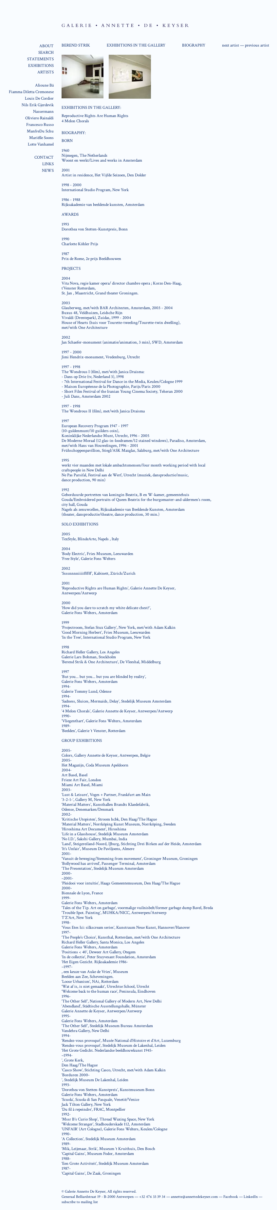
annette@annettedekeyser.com (194, 1196)
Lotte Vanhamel (41, 144)
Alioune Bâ (44, 85)
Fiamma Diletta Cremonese (31, 92)
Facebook (230, 1196)
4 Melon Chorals (75, 121)
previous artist (257, 45)
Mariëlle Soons (41, 138)
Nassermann (43, 111)
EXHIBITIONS (41, 66)
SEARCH (46, 52)
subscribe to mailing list (80, 1202)
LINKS (48, 164)
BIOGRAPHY (193, 45)
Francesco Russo (40, 125)
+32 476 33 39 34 (152, 1196)
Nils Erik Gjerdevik (38, 105)
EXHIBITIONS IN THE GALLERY (136, 45)
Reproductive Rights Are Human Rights (95, 116)
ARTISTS (45, 72)
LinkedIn (251, 1196)
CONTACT (44, 157)
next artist (230, 45)
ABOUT (46, 46)
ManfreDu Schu (40, 131)
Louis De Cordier (39, 98)
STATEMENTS (40, 59)
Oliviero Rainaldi (39, 118)
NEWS (48, 170)
